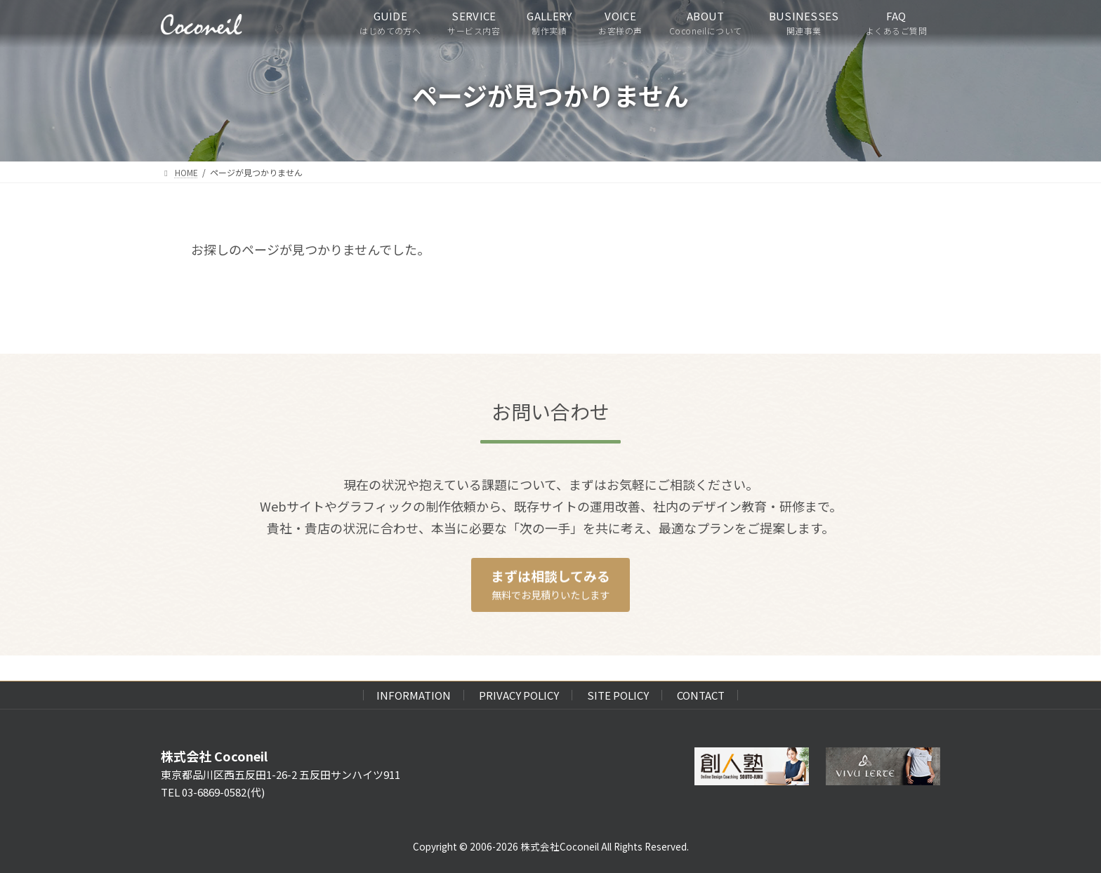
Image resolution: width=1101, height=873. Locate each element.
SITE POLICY (618, 695)
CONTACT (701, 695)
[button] (550, 585)
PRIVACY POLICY (519, 695)
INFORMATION (413, 695)
